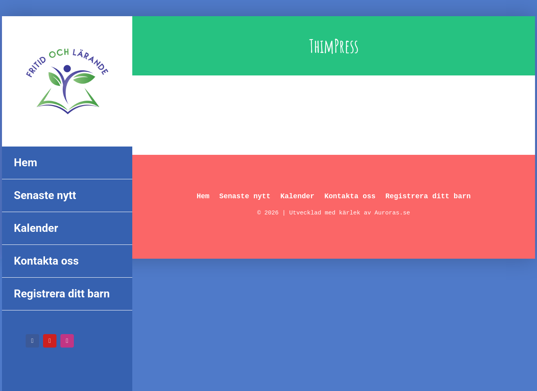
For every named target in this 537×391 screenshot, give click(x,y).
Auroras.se (392, 213)
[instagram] (67, 341)
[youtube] (49, 341)
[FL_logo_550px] (67, 43)
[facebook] (32, 341)
